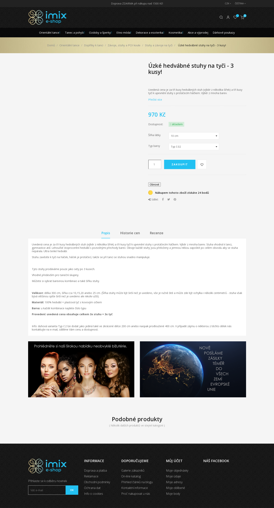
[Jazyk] (238, 3)
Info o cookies (93, 494)
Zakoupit (180, 164)
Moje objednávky (177, 470)
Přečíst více (155, 99)
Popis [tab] (105, 233)
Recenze (156, 233)
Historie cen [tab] (130, 233)
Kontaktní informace (134, 488)
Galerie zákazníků (132, 470)
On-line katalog (131, 476)
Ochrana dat (92, 488)
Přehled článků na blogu (137, 482)
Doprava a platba (95, 470)
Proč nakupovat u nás (135, 494)
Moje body (173, 494)
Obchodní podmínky (97, 482)
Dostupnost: (155, 124)
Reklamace (91, 476)
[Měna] (226, 3)
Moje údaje (173, 476)
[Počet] (154, 164)
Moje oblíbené (175, 488)
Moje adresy (174, 482)
